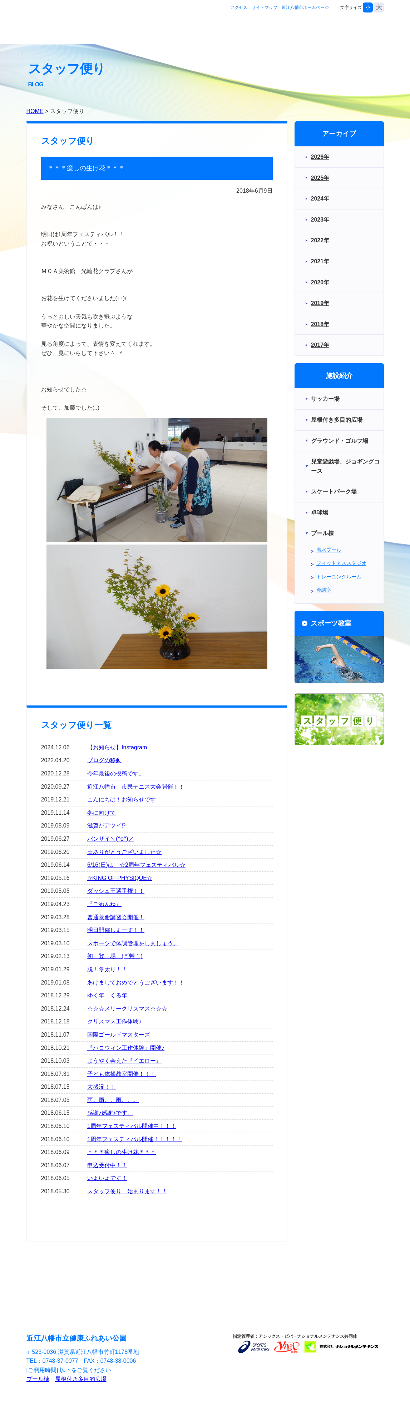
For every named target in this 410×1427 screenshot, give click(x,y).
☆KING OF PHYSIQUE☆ (119, 878)
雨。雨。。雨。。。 (113, 1100)
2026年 (320, 157)
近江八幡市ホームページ (305, 7)
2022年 (320, 240)
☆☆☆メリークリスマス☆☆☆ (127, 1009)
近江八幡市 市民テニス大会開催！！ (135, 787)
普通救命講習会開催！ (115, 917)
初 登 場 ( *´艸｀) (115, 956)
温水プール (328, 550)
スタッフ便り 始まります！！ (127, 1191)
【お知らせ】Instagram (117, 747)
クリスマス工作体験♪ (114, 1021)
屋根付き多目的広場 (81, 1379)
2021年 (320, 261)
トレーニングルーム (338, 577)
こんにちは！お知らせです (121, 799)
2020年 (320, 282)
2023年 (320, 220)
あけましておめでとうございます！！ (135, 983)
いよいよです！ (107, 1178)
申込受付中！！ (107, 1165)
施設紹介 (267, 30)
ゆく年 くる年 (107, 995)
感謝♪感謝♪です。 (110, 1113)
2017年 (320, 345)
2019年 (320, 303)
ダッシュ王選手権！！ (115, 891)
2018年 (320, 324)
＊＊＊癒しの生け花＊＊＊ (121, 1152)
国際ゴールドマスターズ (118, 1035)
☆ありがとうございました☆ (124, 852)
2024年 (320, 199)
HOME (35, 111)
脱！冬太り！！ (107, 969)
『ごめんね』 (104, 904)
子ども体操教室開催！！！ (121, 1074)
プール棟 (37, 1379)
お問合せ (361, 30)
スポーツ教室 (314, 30)
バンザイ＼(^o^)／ (110, 839)
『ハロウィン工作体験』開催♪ (125, 1048)
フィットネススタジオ (341, 563)
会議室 (323, 590)
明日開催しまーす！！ (115, 930)
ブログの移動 (104, 760)
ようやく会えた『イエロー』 (124, 1061)
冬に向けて (101, 813)
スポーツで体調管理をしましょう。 (133, 943)
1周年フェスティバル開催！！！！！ (134, 1139)
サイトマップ (264, 7)
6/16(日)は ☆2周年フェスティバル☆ (136, 865)
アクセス (238, 7)
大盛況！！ (101, 1087)
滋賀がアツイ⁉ (106, 826)
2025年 (320, 178)
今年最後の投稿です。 (115, 773)
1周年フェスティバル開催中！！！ (131, 1126)
